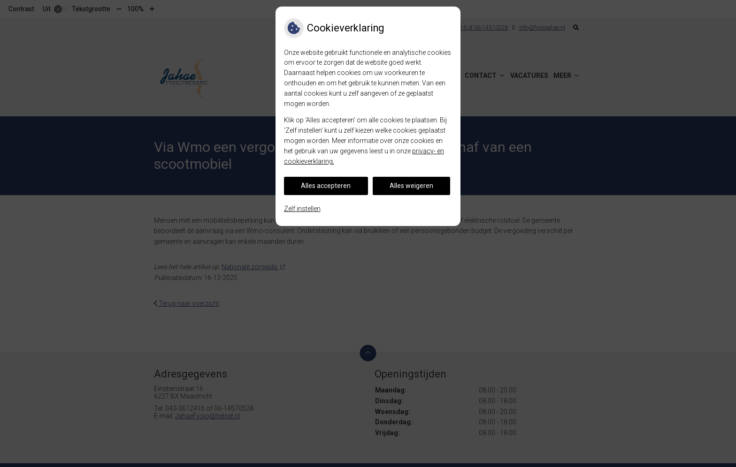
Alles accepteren (326, 185)
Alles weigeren (411, 185)
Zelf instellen (302, 208)
